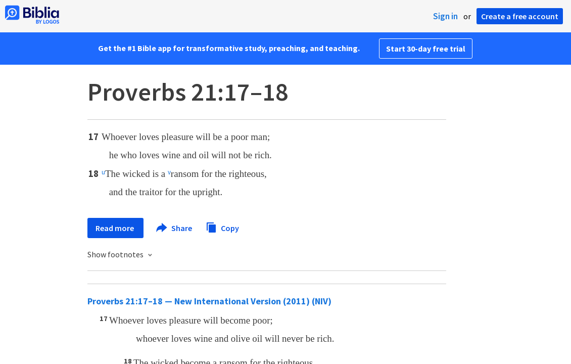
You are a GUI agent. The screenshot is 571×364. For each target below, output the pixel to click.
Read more (115, 228)
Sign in (445, 16)
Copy (222, 226)
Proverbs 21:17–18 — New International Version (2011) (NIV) (209, 301)
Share (175, 228)
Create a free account (519, 16)
